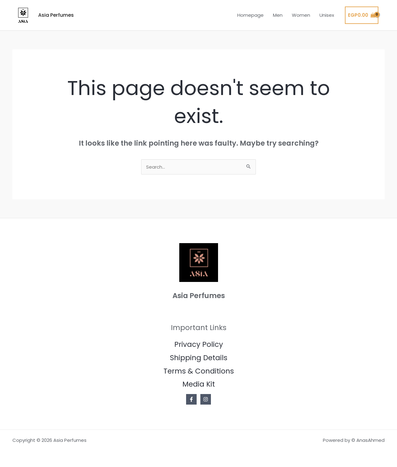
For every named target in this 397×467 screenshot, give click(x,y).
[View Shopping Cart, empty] (361, 15)
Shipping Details (198, 358)
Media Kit (198, 384)
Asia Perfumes (56, 15)
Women (301, 15)
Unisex (326, 15)
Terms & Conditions (198, 371)
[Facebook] (191, 399)
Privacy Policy (198, 344)
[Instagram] (205, 399)
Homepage (250, 15)
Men (278, 15)
